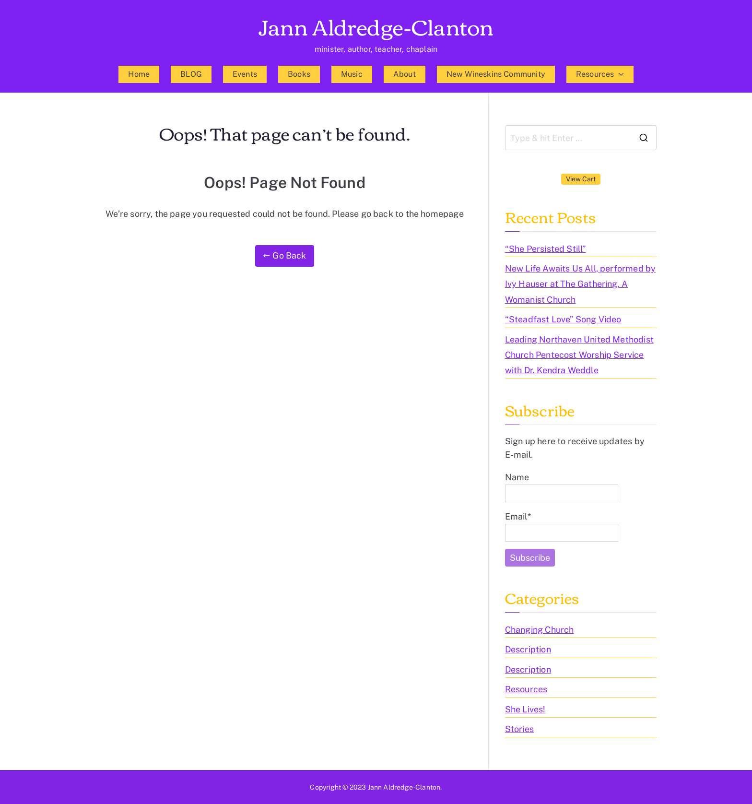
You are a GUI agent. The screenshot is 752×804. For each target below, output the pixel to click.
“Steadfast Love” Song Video (563, 319)
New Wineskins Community (495, 74)
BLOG (191, 74)
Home (139, 74)
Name (561, 487)
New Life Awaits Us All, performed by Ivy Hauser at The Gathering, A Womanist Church (580, 284)
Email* (561, 526)
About (404, 74)
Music (352, 74)
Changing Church (539, 630)
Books (299, 74)
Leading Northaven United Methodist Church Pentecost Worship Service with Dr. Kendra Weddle (579, 355)
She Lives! (525, 709)
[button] (619, 74)
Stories (519, 729)
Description (528, 649)
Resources (600, 74)
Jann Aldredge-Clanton (376, 26)
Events (245, 74)
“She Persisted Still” (545, 249)
